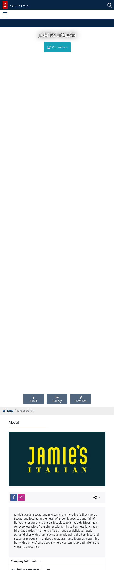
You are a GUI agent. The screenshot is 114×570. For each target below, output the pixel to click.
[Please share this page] (96, 497)
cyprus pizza (19, 5)
